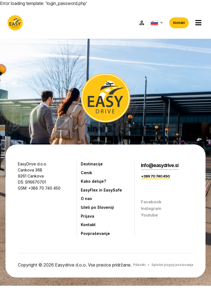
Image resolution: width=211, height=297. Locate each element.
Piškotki (159, 270)
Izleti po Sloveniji (98, 210)
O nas (87, 201)
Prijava (88, 219)
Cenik (86, 173)
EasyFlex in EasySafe (103, 192)
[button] (197, 23)
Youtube (150, 217)
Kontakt (178, 23)
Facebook (151, 204)
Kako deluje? (94, 183)
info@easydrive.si (161, 166)
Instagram (151, 210)
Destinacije (92, 164)
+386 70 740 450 (156, 178)
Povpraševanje (96, 237)
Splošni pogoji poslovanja (162, 275)
